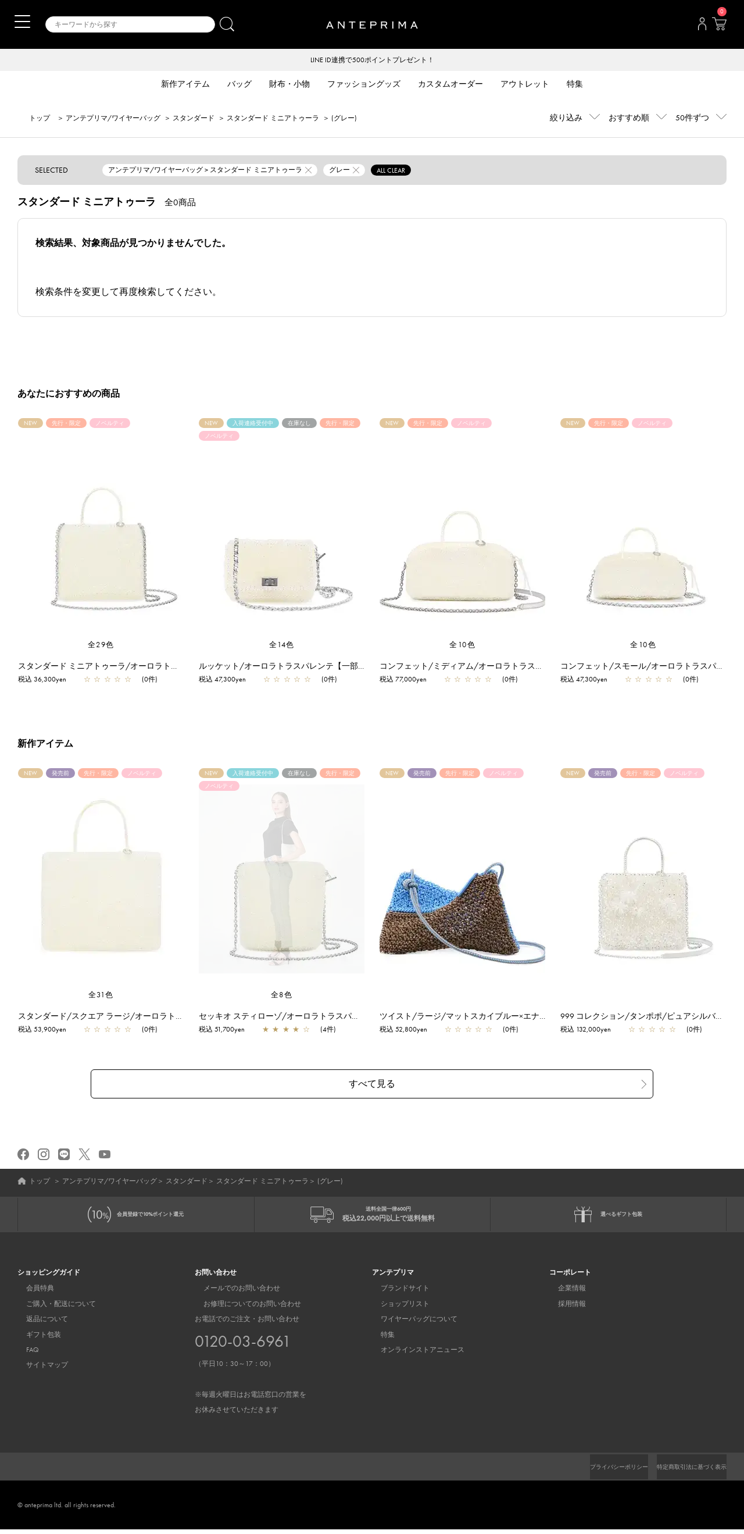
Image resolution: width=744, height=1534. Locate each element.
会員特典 (31, 1292)
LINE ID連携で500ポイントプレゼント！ (372, 60)
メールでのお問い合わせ (233, 1292)
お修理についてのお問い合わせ (243, 1308)
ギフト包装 (34, 1339)
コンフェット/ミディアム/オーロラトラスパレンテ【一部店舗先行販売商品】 (528, 667)
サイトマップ (38, 1369)
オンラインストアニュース (414, 1354)
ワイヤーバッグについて (410, 1323)
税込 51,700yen (228, 1030)
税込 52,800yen (409, 1030)
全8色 (282, 996)
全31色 (101, 996)
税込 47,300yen (228, 680)
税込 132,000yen (591, 1030)
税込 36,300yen (48, 680)
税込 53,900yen (48, 1030)
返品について (38, 1323)
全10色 (462, 646)
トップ (39, 119)
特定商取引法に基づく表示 (685, 1471)
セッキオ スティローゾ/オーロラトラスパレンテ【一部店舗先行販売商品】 (342, 1017)
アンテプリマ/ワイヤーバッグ (113, 119)
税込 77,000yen (408, 680)
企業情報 (563, 1292)
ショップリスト (396, 1308)
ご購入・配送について (52, 1308)
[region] (281, 879)
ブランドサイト (396, 1292)
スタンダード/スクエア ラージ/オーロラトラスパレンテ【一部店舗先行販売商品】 (176, 1017)
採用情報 (563, 1308)
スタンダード (193, 119)
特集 (379, 1339)
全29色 (101, 646)
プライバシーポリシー (599, 1471)
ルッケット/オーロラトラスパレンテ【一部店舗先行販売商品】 (321, 667)
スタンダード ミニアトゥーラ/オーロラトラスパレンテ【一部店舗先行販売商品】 (173, 667)
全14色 (282, 646)
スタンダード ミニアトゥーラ (273, 119)
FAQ (23, 1354)
